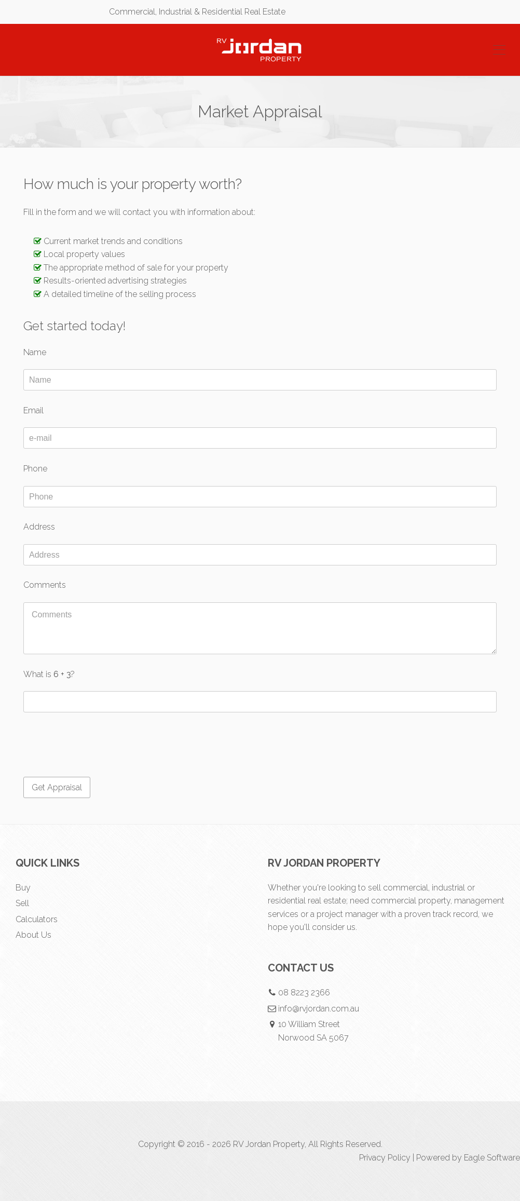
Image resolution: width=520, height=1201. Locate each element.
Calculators (37, 919)
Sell (22, 903)
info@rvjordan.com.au (318, 1009)
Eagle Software (492, 1158)
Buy (23, 888)
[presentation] (102, 746)
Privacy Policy (384, 1158)
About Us (33, 935)
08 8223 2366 (304, 992)
